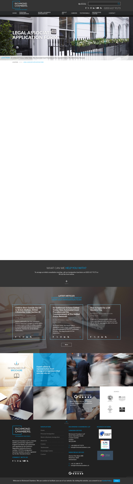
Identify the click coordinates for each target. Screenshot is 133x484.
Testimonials (45, 447)
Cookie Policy (107, 481)
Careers (43, 444)
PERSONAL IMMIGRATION (24, 15)
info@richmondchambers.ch (79, 465)
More (66, 344)
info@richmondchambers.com (79, 447)
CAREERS (74, 15)
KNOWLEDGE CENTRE (96, 15)
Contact (43, 454)
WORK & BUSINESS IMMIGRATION (44, 15)
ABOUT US (64, 15)
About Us (44, 441)
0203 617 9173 (112, 9)
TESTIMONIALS (84, 15)
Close (116, 481)
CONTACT (112, 15)
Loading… (64, 160)
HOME (14, 15)
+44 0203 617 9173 (76, 445)
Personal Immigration (47, 434)
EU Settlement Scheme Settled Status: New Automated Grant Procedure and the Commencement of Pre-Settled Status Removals (48, 58)
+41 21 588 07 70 (75, 463)
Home (20, 62)
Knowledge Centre (47, 451)
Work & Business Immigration (50, 437)
